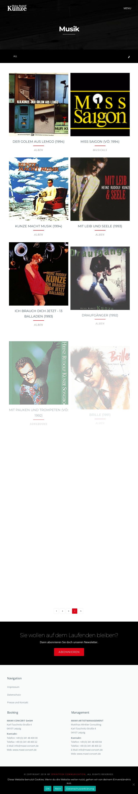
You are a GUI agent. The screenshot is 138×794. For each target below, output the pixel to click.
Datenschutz (14, 694)
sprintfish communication (68, 774)
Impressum (13, 687)
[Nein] (133, 784)
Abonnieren (69, 652)
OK (48, 788)
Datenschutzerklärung (80, 788)
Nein (58, 788)
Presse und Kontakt (17, 702)
